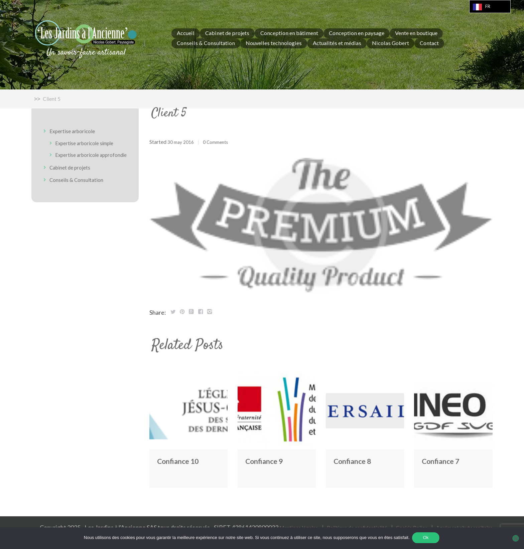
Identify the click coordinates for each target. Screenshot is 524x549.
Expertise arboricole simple (89, 142)
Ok (426, 538)
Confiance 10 (182, 461)
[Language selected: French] (490, 6)
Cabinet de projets (73, 172)
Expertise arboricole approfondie (80, 157)
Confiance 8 (356, 461)
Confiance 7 (445, 461)
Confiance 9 (268, 461)
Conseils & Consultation (80, 185)
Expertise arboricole (76, 131)
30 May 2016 (182, 142)
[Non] (515, 538)
